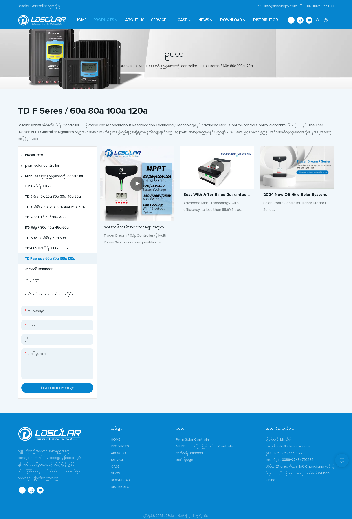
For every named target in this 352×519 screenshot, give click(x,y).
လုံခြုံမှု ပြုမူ (201, 515)
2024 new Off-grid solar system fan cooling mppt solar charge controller (294, 195)
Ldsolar (104, 65)
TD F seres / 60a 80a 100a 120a (228, 65)
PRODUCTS (124, 65)
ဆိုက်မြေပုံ (184, 515)
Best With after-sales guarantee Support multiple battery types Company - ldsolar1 (214, 195)
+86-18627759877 (316, 6)
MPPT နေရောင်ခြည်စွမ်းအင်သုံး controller (168, 65)
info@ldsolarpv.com (277, 6)
